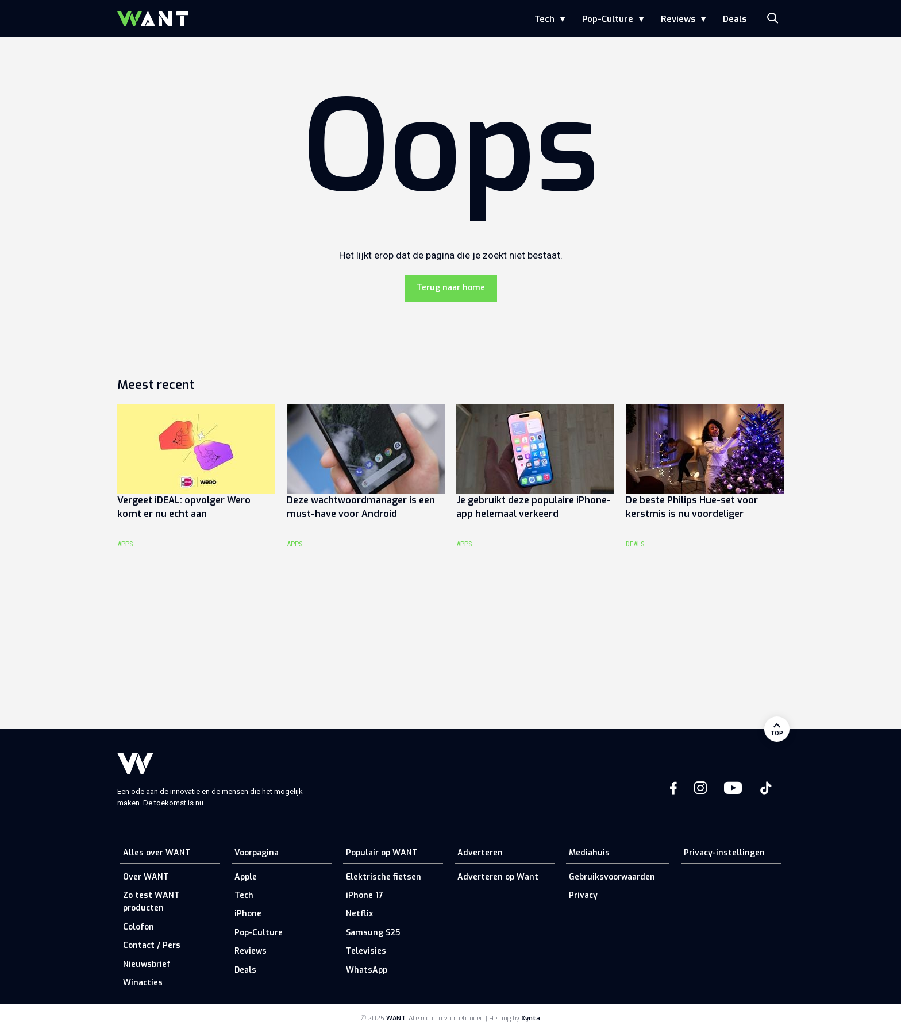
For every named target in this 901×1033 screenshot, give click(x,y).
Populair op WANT (382, 852)
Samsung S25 (373, 932)
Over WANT (146, 877)
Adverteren (480, 852)
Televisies (366, 951)
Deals (734, 19)
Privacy (583, 895)
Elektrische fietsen (383, 877)
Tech (544, 19)
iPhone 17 (364, 895)
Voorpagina (256, 852)
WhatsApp (366, 970)
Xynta (530, 1018)
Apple (245, 877)
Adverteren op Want (497, 877)
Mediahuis (589, 852)
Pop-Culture (607, 19)
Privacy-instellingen (724, 852)
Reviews (678, 19)
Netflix (359, 913)
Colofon (138, 927)
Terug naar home (451, 287)
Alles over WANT (157, 852)
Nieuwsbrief (147, 964)
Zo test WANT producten (151, 901)
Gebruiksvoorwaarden (612, 877)
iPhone (247, 913)
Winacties (143, 982)
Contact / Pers (151, 945)
